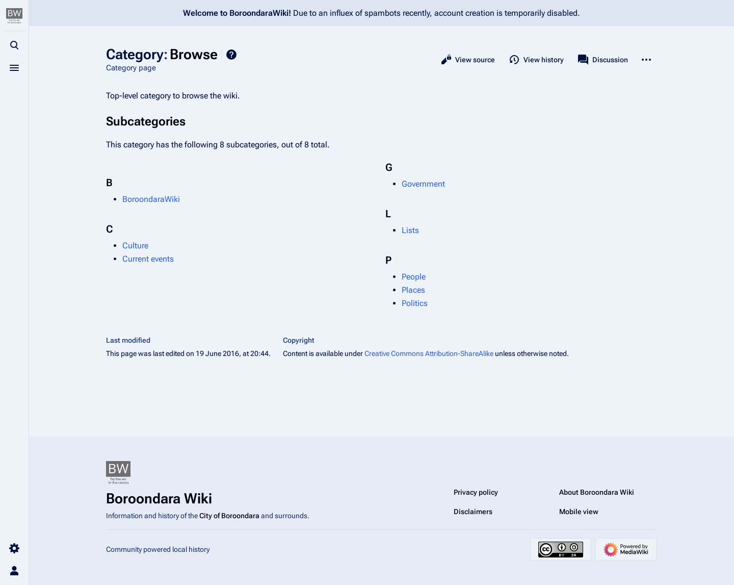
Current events (148, 259)
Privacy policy (476, 492)
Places (413, 290)
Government (423, 184)
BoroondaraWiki (151, 199)
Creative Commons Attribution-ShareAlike (428, 353)
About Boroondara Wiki (596, 492)
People (414, 277)
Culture (135, 245)
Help (231, 54)
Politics (415, 303)
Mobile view (578, 511)
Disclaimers (473, 511)
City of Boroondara (229, 516)
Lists (410, 230)
